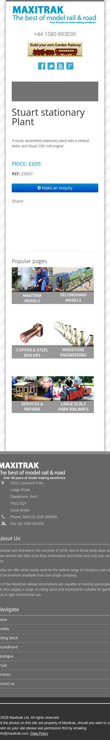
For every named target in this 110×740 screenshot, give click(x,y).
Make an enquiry (55, 188)
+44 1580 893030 (55, 33)
